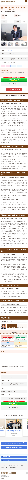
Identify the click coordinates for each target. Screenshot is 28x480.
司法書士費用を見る (14, 89)
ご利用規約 (21, 465)
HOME (2, 465)
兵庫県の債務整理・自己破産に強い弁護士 (13, 443)
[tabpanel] (14, 32)
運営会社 (10, 465)
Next (26, 424)
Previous (1, 424)
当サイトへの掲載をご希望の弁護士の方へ (11, 467)
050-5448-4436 (10, 50)
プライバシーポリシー (16, 465)
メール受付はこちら (14, 84)
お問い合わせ (3, 467)
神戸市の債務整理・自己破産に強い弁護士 (13, 447)
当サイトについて (6, 465)
